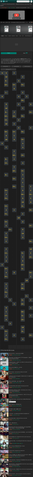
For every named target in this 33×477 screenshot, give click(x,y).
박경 (8, 4)
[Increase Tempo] (9, 22)
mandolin (13, 35)
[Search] (28, 1)
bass (20, 35)
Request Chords (12, 401)
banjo (17, 35)
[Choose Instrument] (23, 36)
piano (6, 35)
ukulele (10, 35)
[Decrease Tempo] (1, 22)
